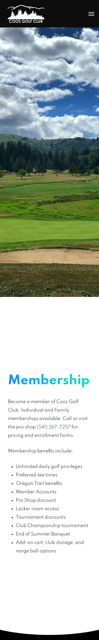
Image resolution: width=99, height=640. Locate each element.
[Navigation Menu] (91, 13)
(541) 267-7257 (53, 427)
